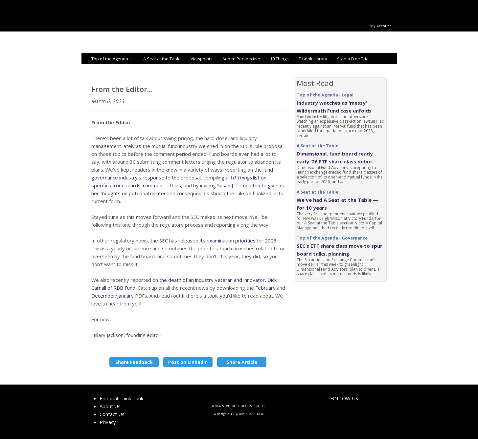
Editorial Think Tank (121, 398)
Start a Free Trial (353, 59)
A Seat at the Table (162, 59)
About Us (110, 406)
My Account (380, 25)
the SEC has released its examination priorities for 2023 (213, 240)
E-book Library (313, 59)
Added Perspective (241, 59)
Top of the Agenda (112, 59)
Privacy (108, 422)
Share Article (242, 362)
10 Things (279, 59)
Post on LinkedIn (188, 362)
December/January (112, 295)
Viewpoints (202, 59)
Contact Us (112, 414)
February (265, 287)
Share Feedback (134, 362)
